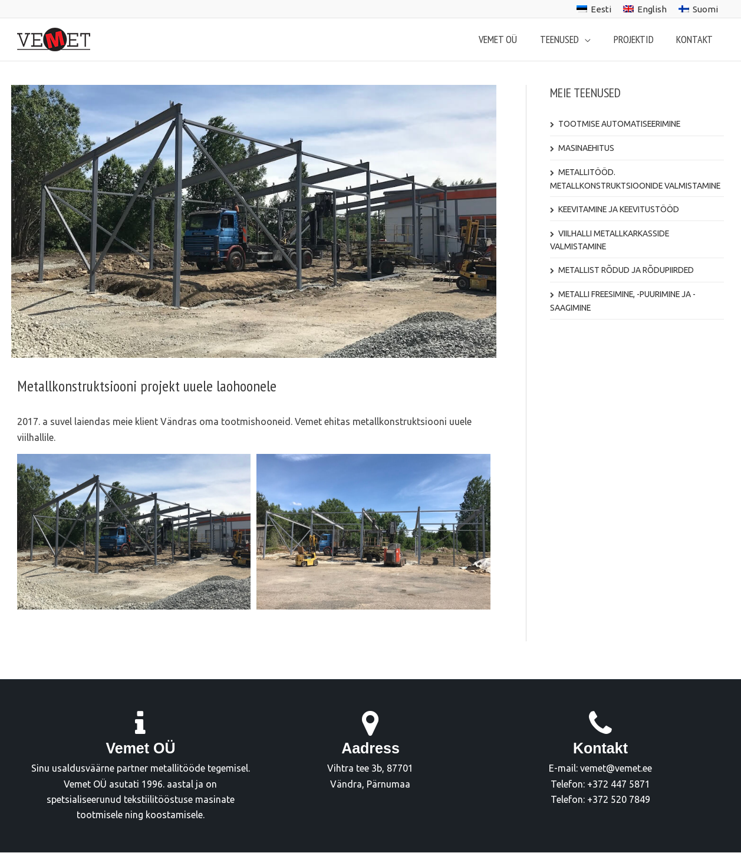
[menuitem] (594, 9)
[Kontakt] (600, 724)
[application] (589, 39)
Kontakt (600, 748)
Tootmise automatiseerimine (620, 124)
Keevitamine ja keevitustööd (620, 209)
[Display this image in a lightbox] (134, 532)
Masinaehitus (586, 148)
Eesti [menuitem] (601, 9)
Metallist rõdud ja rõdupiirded (626, 270)
